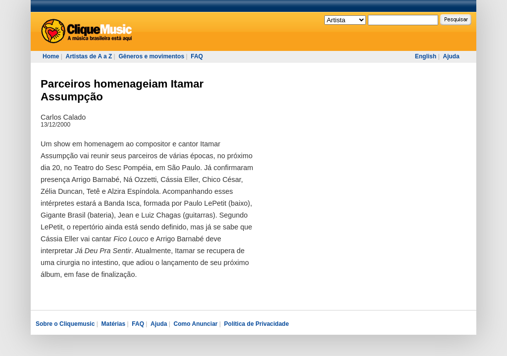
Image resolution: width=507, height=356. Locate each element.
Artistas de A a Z (88, 56)
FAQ (197, 56)
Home (51, 56)
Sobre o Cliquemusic (65, 323)
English (425, 56)
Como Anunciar (196, 323)
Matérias (113, 323)
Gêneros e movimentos (151, 56)
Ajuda (451, 56)
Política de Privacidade (256, 323)
